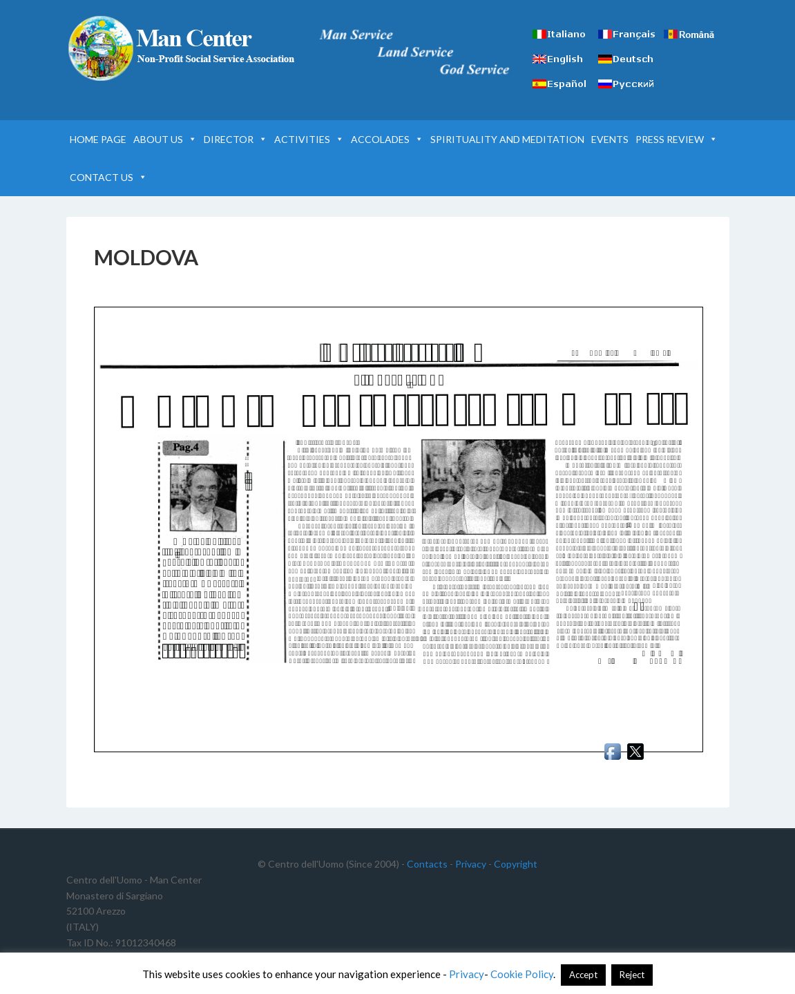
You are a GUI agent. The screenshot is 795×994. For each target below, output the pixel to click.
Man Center (183, 48)
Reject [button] (632, 974)
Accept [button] (583, 974)
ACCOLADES (387, 139)
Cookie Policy (521, 974)
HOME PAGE (98, 139)
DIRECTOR (235, 139)
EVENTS (610, 139)
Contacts (427, 864)
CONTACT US (108, 177)
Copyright (515, 864)
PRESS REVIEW (676, 139)
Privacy (470, 864)
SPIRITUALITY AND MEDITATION (507, 139)
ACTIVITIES (309, 139)
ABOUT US (165, 139)
